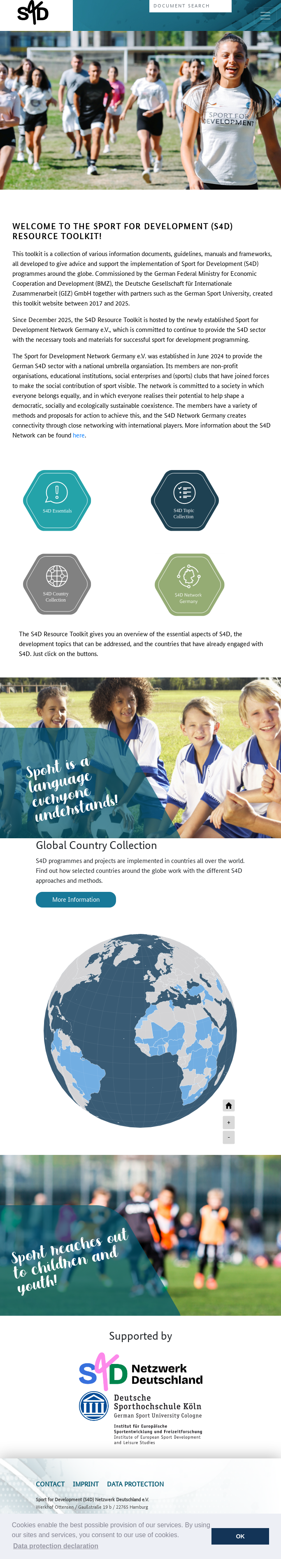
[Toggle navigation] (265, 15)
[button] (56, 1546)
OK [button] (240, 1536)
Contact (50, 1483)
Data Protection (135, 1483)
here (79, 434)
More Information (76, 899)
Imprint (86, 1483)
